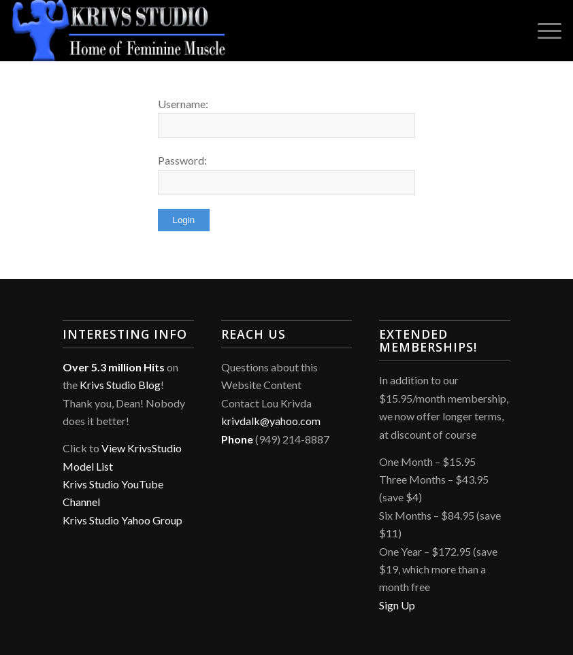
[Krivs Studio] (119, 30)
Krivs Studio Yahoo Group (122, 520)
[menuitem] (542, 30)
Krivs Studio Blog (120, 384)
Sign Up (397, 605)
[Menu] (542, 30)
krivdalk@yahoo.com (271, 420)
